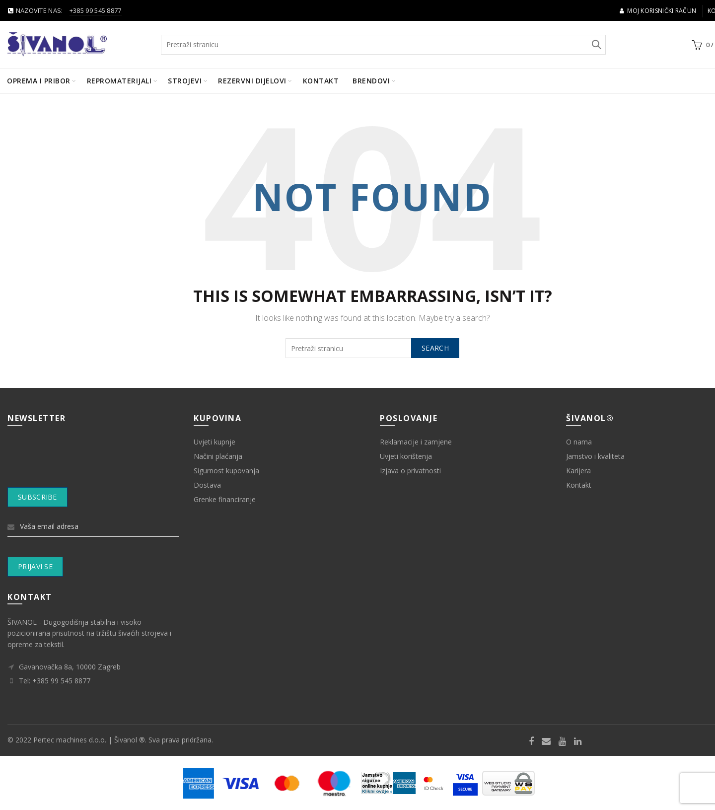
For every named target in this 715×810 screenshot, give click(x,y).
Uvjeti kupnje (214, 441)
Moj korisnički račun (657, 10)
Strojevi (185, 80)
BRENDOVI (371, 80)
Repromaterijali (119, 80)
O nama (579, 441)
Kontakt (321, 80)
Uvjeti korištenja (406, 456)
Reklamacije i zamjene (416, 441)
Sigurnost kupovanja (226, 470)
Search (596, 45)
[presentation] (93, 462)
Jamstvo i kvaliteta (595, 456)
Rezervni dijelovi (252, 80)
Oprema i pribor (39, 80)
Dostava (207, 485)
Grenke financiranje (225, 499)
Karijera (578, 470)
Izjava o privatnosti (410, 470)
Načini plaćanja (218, 456)
